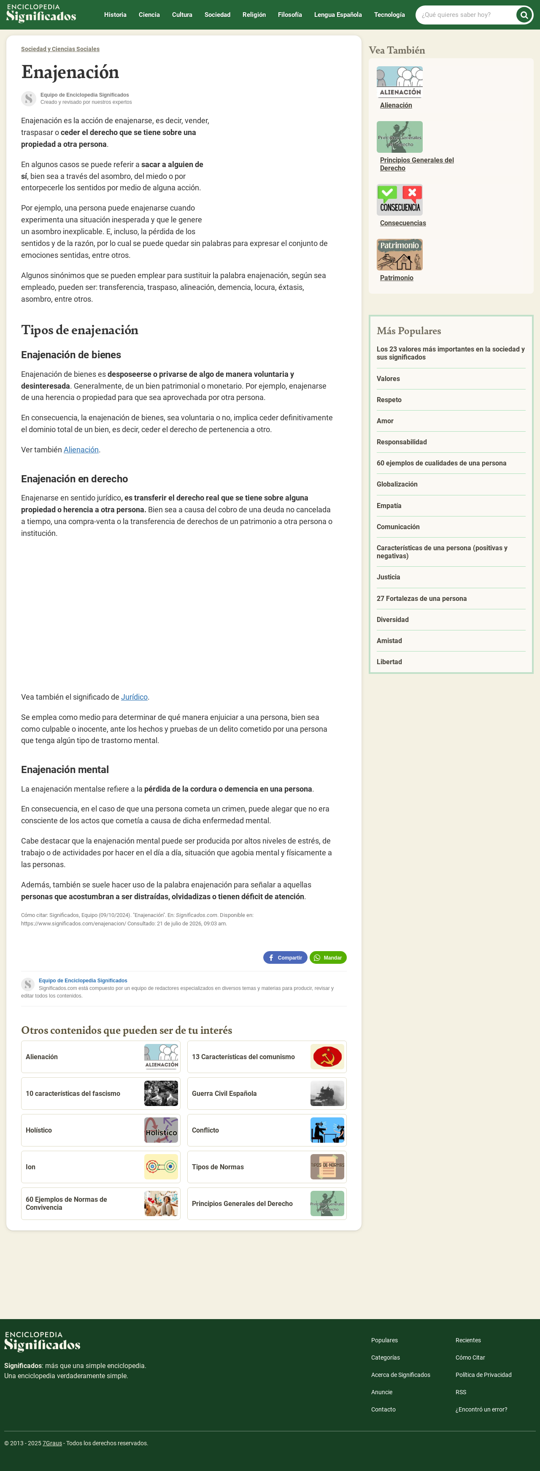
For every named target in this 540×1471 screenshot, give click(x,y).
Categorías (385, 1357)
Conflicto (268, 1130)
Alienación (81, 449)
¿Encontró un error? (482, 1409)
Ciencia (149, 15)
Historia (115, 15)
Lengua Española (338, 15)
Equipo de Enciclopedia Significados (83, 981)
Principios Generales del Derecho (268, 1203)
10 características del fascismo (102, 1093)
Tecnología (389, 15)
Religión (254, 15)
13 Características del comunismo (268, 1056)
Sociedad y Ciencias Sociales (60, 49)
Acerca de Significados (400, 1374)
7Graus (52, 1443)
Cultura (182, 15)
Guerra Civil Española (268, 1093)
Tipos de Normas (268, 1166)
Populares (384, 1340)
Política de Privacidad (484, 1374)
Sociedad (217, 15)
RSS (461, 1392)
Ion (102, 1166)
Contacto (383, 1409)
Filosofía (290, 15)
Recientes (468, 1340)
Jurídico (134, 696)
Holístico (102, 1130)
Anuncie (381, 1392)
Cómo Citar (470, 1357)
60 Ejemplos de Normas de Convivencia (102, 1203)
